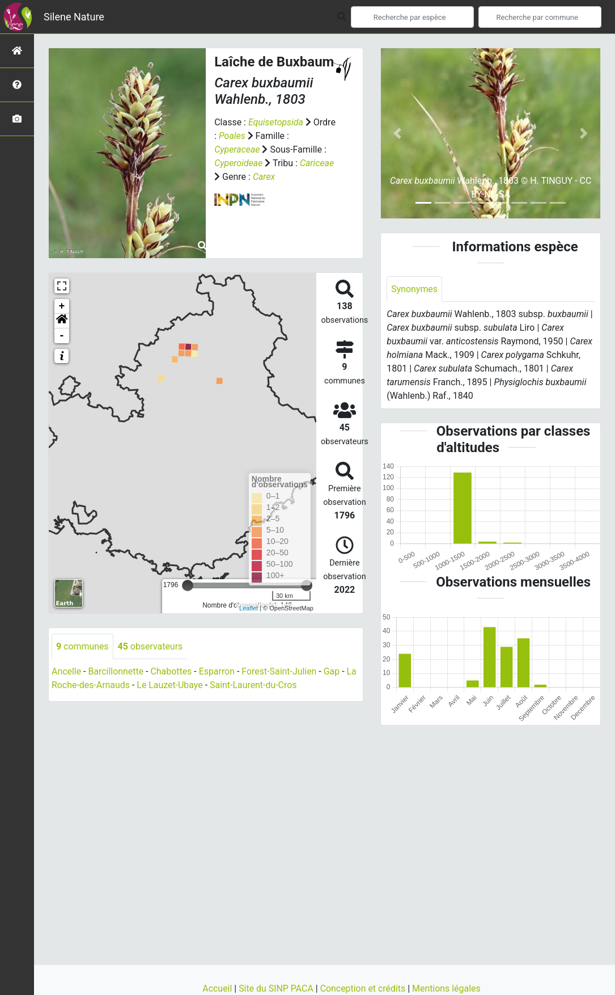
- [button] (62, 336)
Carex (264, 176)
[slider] (187, 585)
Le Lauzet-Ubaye (170, 685)
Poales (256, 135)
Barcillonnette (116, 672)
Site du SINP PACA (276, 988)
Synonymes (414, 289)
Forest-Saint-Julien (280, 672)
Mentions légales (447, 988)
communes (82, 646)
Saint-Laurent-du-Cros (254, 685)
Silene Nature (74, 17)
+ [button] (62, 306)
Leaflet (248, 608)
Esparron (218, 672)
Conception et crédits (364, 988)
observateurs (150, 646)
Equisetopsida (276, 122)
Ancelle (66, 672)
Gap (333, 672)
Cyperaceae (237, 149)
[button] (61, 321)
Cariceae (317, 163)
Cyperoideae (238, 163)
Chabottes (171, 672)
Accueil (218, 988)
